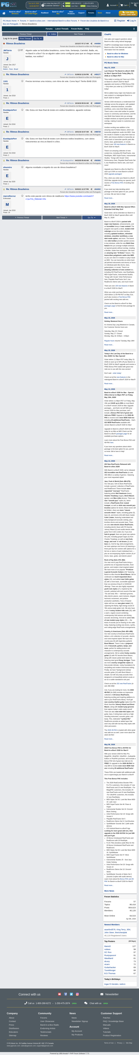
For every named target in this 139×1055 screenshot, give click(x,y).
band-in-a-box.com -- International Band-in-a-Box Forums (53, 21)
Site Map (129, 1043)
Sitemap (12, 1035)
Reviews (44, 1035)
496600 (98, 103)
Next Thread (79, 34)
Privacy (119, 1043)
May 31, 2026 (109, 68)
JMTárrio (69, 74)
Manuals (107, 1025)
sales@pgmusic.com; (29, 1046)
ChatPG (107, 34)
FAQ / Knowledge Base (113, 1021)
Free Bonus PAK (117, 183)
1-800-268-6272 (76, 3)
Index (52, 34)
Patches (106, 1018)
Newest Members (112, 925)
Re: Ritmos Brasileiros (17, 74)
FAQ (87, 29)
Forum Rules (77, 29)
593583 (98, 160)
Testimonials (45, 1032)
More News (109, 891)
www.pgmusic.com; (14, 1046)
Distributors (14, 1028)
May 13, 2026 (109, 389)
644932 (98, 189)
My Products (77, 1034)
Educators (13, 1032)
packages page (109, 306)
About (11, 1018)
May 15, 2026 (109, 318)
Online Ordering (91, 6)
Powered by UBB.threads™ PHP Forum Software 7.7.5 (69, 1053)
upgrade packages (115, 174)
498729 (98, 132)
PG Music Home (10, 21)
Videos (106, 1028)
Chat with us (95, 1003)
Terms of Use (109, 1043)
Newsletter (112, 994)
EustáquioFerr (67, 160)
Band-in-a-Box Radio (49, 1025)
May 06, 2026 (109, 745)
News (74, 1018)
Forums (23, 21)
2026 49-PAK (112, 730)
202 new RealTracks (124, 684)
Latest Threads (62, 29)
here (111, 443)
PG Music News (111, 63)
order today (117, 373)
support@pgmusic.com (45, 1046)
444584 (98, 44)
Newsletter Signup (80, 1021)
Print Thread (25, 38)
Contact (12, 1021)
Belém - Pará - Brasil (10, 69)
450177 (98, 74)
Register (119, 21)
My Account (77, 1031)
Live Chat (74, 6)
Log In (131, 21)
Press (11, 1025)
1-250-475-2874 (88, 3)
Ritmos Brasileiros (15, 43)
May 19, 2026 (109, 204)
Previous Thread (24, 34)
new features (121, 377)
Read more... (109, 198)
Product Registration (112, 1035)
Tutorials (107, 1032)
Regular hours (109, 341)
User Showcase (47, 1021)
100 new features (120, 144)
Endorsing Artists (47, 1028)
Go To (38, 38)
